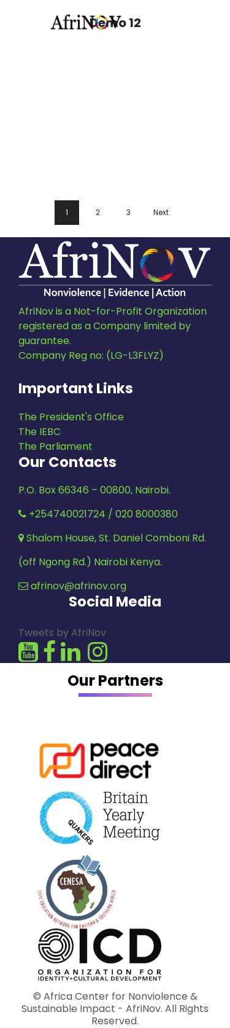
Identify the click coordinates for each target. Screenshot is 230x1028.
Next (161, 212)
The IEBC (39, 432)
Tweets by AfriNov (62, 633)
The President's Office (71, 417)
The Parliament (55, 446)
